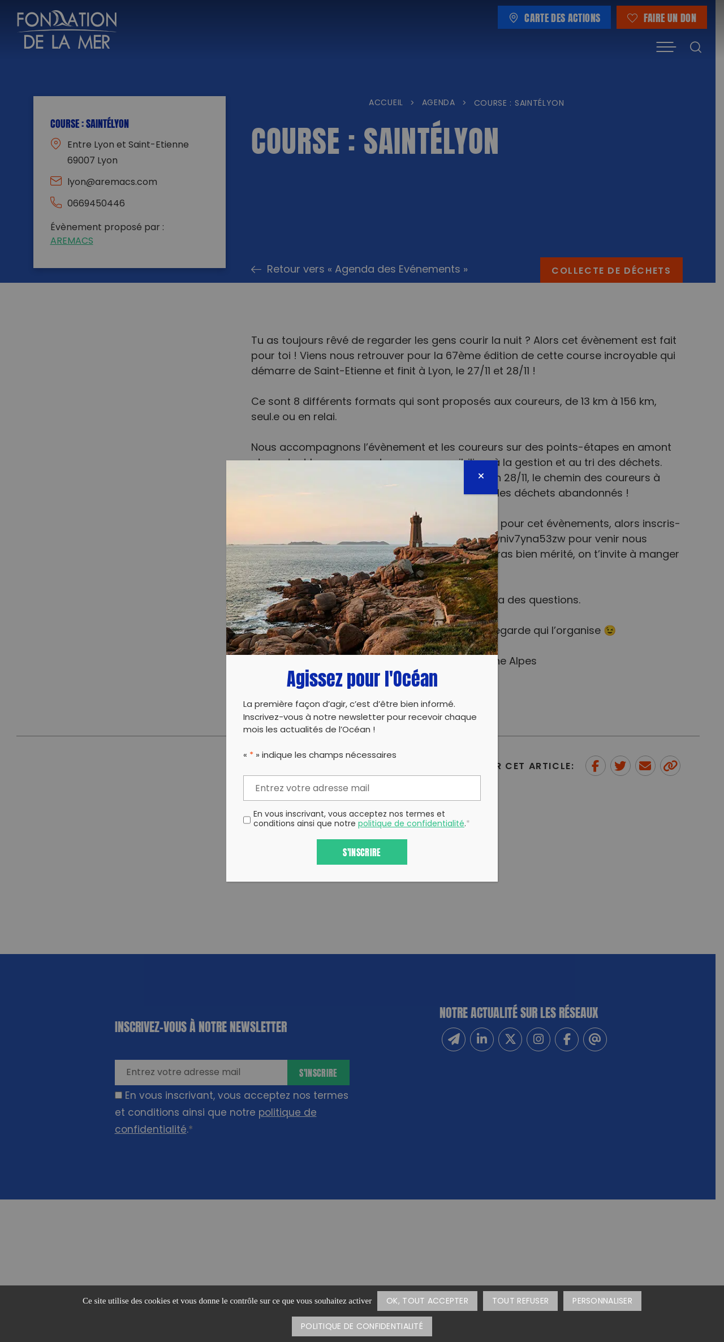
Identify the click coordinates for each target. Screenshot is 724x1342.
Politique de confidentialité (362, 1327)
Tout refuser (520, 1301)
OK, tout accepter (427, 1301)
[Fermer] (481, 477)
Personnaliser (602, 1301)
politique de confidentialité (411, 824)
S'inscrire (362, 851)
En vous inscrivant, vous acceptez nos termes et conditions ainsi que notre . (361, 820)
